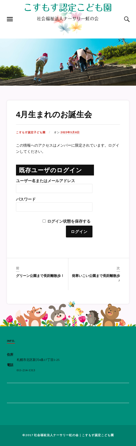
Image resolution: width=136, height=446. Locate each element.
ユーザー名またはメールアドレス (45, 181)
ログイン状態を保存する (69, 221)
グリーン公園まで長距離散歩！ (40, 276)
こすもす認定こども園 (98, 435)
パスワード (26, 199)
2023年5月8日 (70, 132)
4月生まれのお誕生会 (54, 114)
